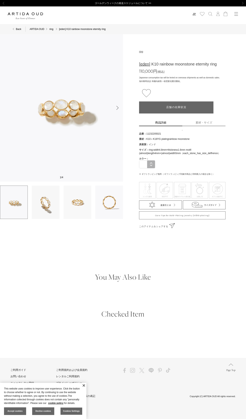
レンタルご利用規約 (68, 376)
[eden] (144, 64)
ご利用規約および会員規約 (71, 369)
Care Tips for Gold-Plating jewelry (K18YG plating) (182, 215)
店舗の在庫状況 (176, 107)
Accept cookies (15, 411)
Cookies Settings (71, 411)
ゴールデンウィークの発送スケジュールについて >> (123, 3)
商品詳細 (160, 122)
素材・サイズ (204, 122)
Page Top (231, 368)
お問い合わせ (18, 376)
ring (141, 51)
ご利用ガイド (18, 369)
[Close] (83, 385)
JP (194, 14)
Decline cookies (43, 411)
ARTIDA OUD (37, 29)
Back (18, 29)
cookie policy (55, 403)
